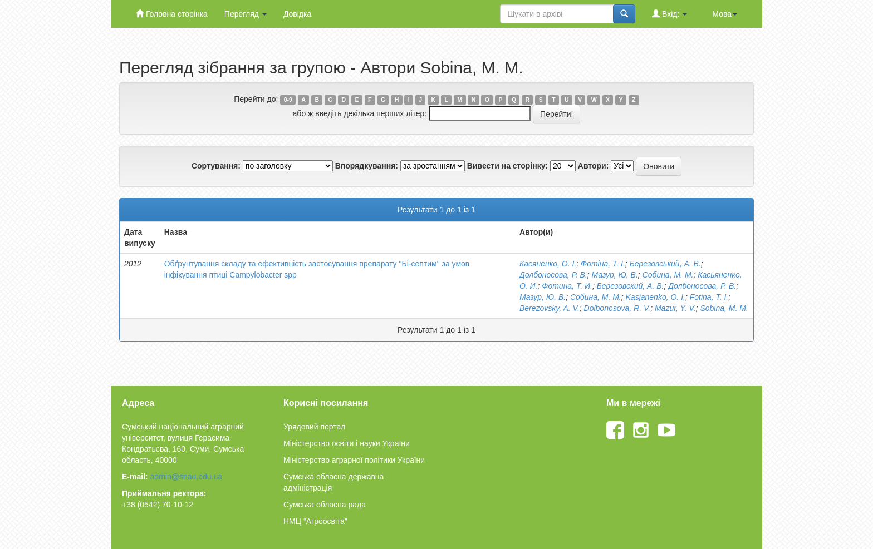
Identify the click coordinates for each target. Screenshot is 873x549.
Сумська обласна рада (324, 504)
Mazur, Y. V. (675, 308)
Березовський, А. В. (665, 263)
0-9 (288, 99)
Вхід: (669, 13)
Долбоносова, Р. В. (553, 274)
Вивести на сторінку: (507, 165)
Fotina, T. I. (709, 297)
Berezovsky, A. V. (549, 308)
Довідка (297, 13)
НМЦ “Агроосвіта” (315, 521)
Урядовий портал (314, 426)
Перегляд (245, 13)
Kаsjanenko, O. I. (655, 297)
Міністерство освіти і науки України (346, 443)
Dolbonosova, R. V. (617, 308)
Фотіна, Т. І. (603, 263)
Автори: (593, 165)
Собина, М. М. (668, 274)
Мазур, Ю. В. (615, 274)
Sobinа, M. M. (724, 308)
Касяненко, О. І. (547, 263)
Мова (724, 13)
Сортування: (216, 165)
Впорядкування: (366, 165)
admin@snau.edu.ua (186, 476)
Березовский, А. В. (630, 285)
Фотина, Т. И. (567, 285)
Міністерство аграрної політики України (354, 460)
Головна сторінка (172, 13)
